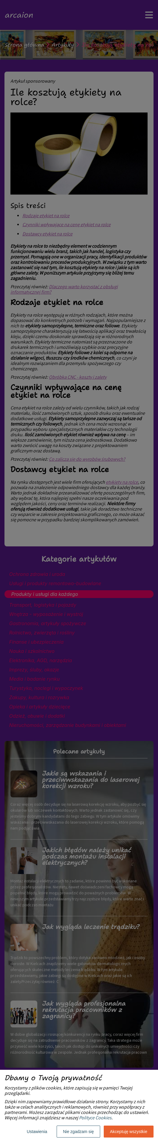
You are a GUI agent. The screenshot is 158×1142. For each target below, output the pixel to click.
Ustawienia (37, 1131)
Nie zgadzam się (78, 1131)
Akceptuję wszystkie (128, 1131)
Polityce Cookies (95, 1118)
